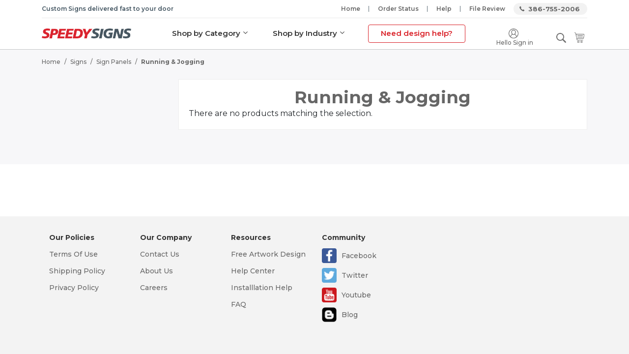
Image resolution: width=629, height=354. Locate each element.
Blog (350, 314)
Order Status (398, 8)
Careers (154, 287)
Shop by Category (206, 33)
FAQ (238, 304)
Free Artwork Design (268, 254)
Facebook (359, 255)
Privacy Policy (74, 287)
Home (350, 8)
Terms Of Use (73, 254)
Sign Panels (113, 61)
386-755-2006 (554, 9)
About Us (156, 270)
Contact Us (159, 254)
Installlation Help (261, 287)
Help (444, 8)
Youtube (356, 295)
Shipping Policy (77, 270)
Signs (78, 61)
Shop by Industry (305, 33)
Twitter (355, 275)
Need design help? (417, 33)
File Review (487, 8)
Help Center (253, 270)
